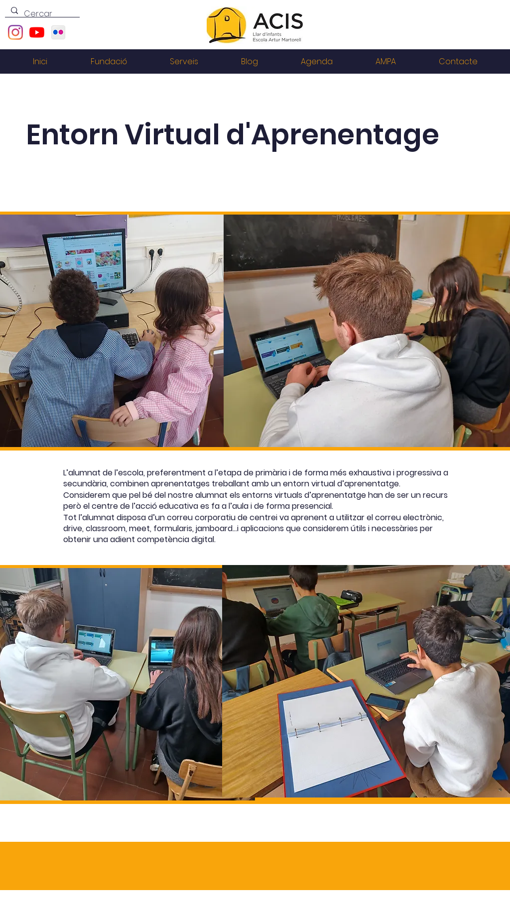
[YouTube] (36, 32)
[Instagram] (15, 32)
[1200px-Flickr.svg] (58, 32)
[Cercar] (41, 13)
